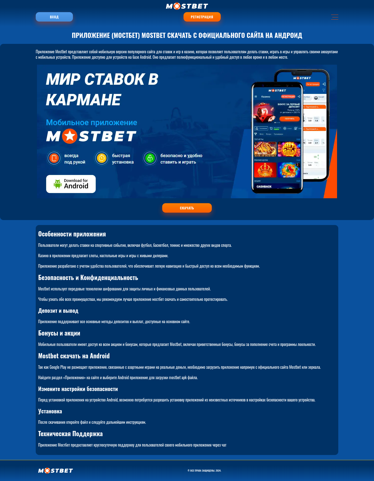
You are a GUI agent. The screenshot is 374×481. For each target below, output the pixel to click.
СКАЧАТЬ (187, 207)
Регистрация (202, 16)
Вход (54, 16)
